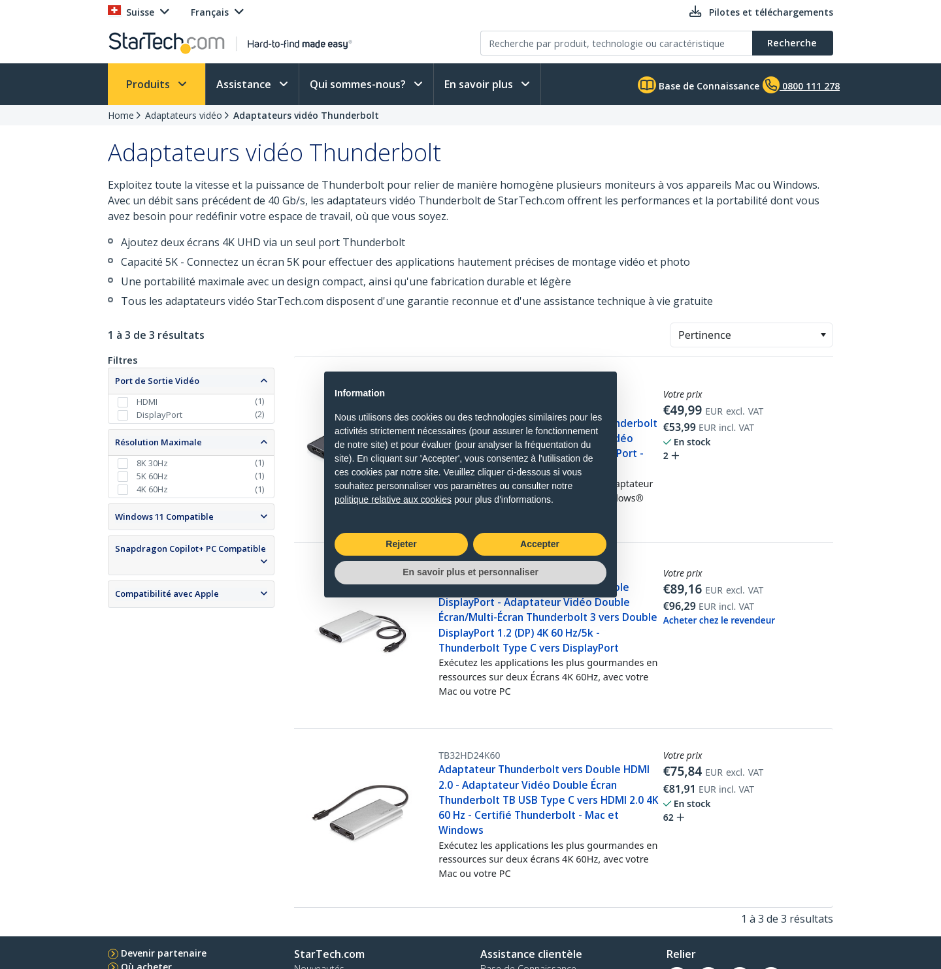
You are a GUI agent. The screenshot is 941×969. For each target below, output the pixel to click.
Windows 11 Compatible (164, 516)
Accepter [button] (539, 544)
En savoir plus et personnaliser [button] (470, 572)
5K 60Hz (152, 476)
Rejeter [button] (401, 544)
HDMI (147, 401)
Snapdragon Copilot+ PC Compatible (190, 548)
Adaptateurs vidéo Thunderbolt (306, 115)
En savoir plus (480, 84)
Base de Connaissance (698, 84)
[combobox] (751, 335)
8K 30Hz (152, 463)
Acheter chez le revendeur (719, 620)
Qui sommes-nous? (359, 84)
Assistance (245, 84)
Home (121, 115)
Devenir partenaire (163, 953)
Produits (149, 84)
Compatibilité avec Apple (167, 593)
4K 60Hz (152, 489)
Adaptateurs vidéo (183, 115)
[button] (823, 335)
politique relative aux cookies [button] (393, 499)
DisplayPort (159, 415)
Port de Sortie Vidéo (157, 381)
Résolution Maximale (158, 442)
